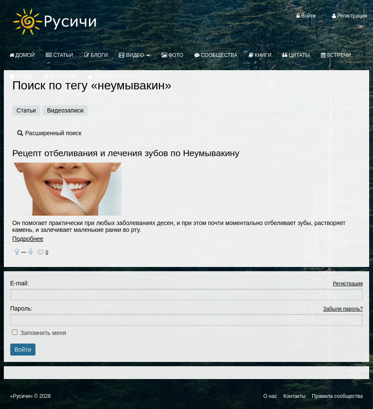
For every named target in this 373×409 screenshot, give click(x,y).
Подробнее (28, 238)
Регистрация (348, 284)
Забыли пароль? (343, 309)
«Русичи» (21, 396)
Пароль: (21, 308)
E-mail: (19, 283)
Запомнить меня (43, 332)
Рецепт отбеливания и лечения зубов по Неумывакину (125, 153)
